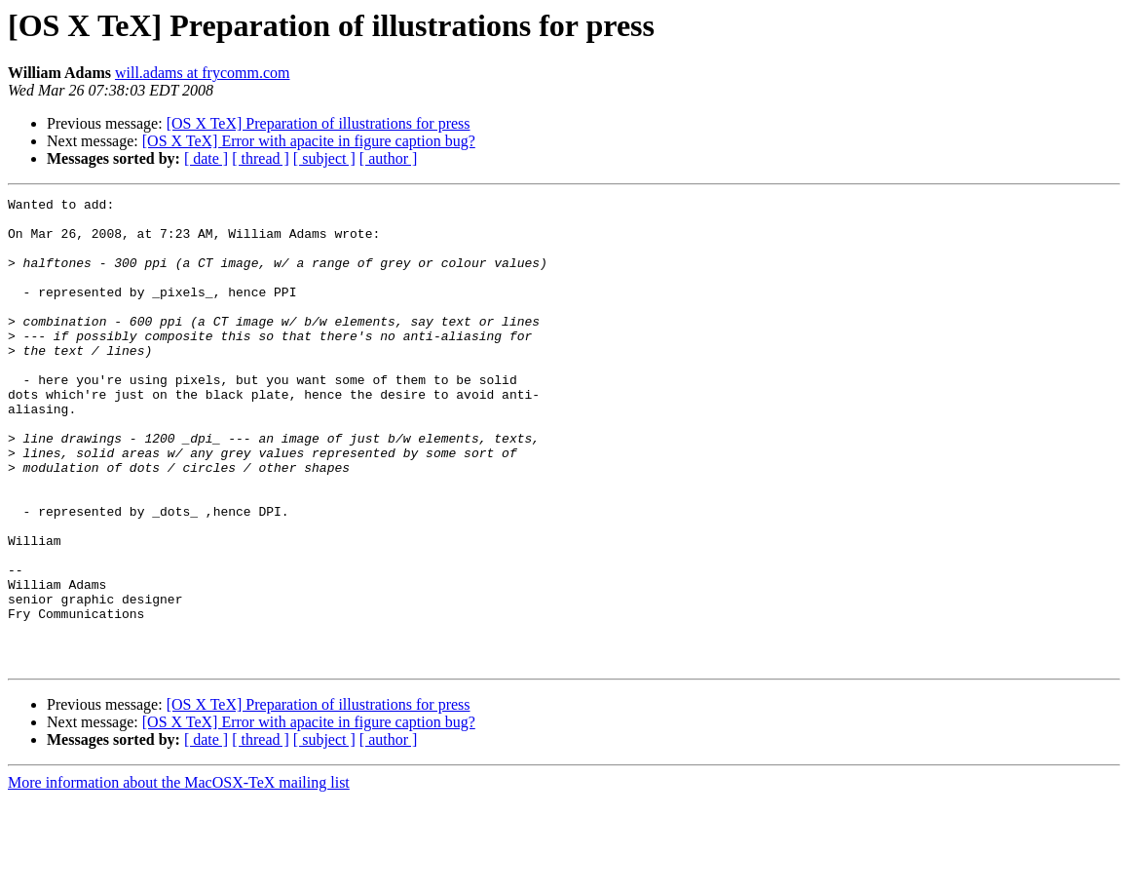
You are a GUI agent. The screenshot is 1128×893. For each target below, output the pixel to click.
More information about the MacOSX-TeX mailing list (179, 876)
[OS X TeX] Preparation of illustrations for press (318, 123)
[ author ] (388, 158)
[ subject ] (324, 158)
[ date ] (206, 158)
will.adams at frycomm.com (202, 72)
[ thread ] (260, 158)
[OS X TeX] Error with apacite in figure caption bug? (308, 141)
